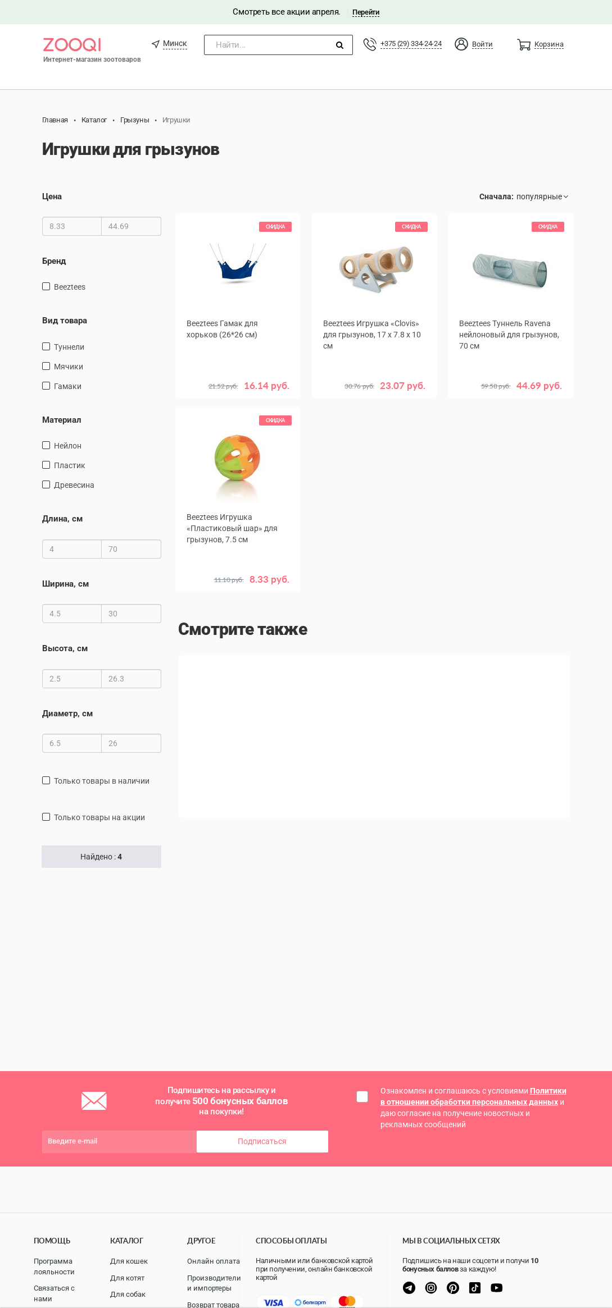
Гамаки (67, 386)
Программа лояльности (54, 1266)
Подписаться (262, 1141)
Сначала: (496, 196)
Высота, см (65, 648)
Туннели (69, 346)
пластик (69, 465)
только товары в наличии (101, 780)
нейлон (67, 445)
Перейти (365, 12)
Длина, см (62, 519)
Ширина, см (65, 584)
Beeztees (69, 286)
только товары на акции (99, 817)
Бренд (54, 261)
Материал (61, 420)
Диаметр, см (67, 713)
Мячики (68, 366)
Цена (52, 196)
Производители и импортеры (214, 1283)
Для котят (127, 1278)
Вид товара (64, 320)
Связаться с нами (54, 1293)
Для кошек (129, 1261)
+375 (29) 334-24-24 (410, 43)
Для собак (128, 1294)
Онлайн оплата (213, 1261)
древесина (74, 485)
